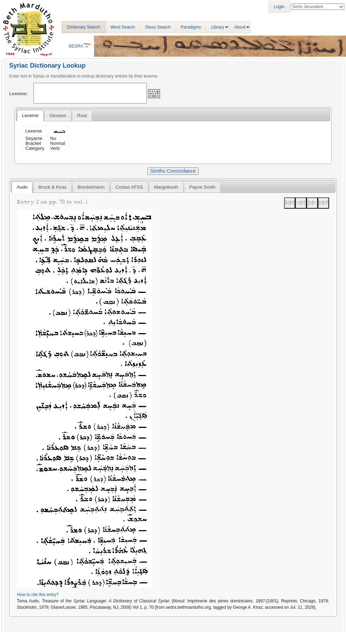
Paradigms (191, 27)
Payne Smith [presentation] (202, 187)
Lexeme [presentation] (30, 115)
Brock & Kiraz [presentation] (52, 187)
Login (279, 6)
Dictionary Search (83, 27)
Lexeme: (18, 93)
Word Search (123, 27)
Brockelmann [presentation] (91, 187)
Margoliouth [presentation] (166, 187)
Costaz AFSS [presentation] (129, 187)
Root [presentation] (82, 115)
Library (217, 27)
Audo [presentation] (22, 187)
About (239, 27)
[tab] (30, 115)
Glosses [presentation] (57, 115)
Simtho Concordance (173, 171)
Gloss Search (158, 27)
